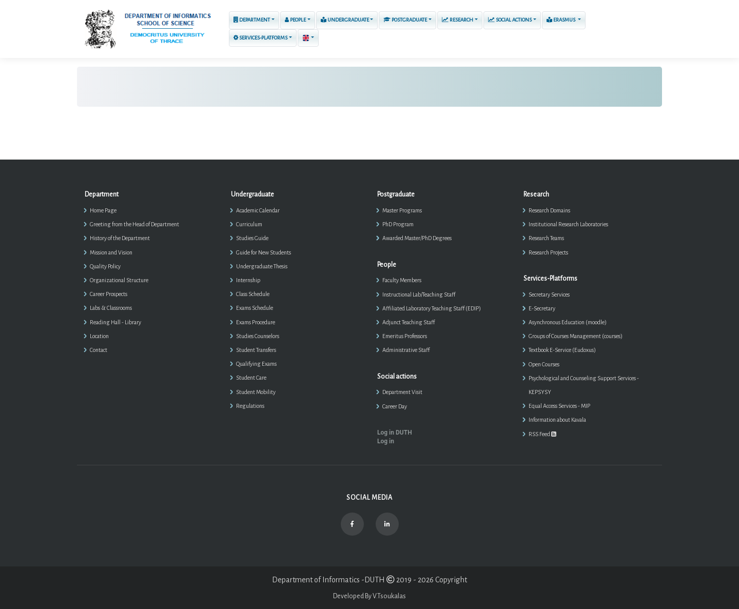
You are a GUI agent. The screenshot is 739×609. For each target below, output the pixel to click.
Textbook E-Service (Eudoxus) (562, 350)
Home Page (103, 210)
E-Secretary (542, 308)
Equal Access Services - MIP (559, 406)
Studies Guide (252, 238)
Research (457, 20)
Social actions (510, 20)
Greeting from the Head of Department (134, 224)
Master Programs (402, 210)
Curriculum (249, 224)
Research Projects (548, 252)
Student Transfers (256, 350)
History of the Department (120, 238)
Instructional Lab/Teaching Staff (418, 294)
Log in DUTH (394, 432)
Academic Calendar (258, 210)
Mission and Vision (111, 252)
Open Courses (544, 364)
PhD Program (398, 224)
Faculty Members (401, 280)
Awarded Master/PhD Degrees (417, 238)
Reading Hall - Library (115, 322)
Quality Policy (105, 266)
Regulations (250, 406)
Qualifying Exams (256, 364)
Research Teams (546, 238)
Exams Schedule (254, 308)
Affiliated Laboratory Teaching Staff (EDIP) (431, 308)
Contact (98, 350)
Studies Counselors (257, 336)
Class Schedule (252, 294)
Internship (248, 280)
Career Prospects (108, 294)
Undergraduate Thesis (261, 266)
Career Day (394, 406)
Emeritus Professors (404, 336)
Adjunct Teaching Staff (408, 322)
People (295, 20)
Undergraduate (345, 19)
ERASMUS (561, 19)
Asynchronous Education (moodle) (568, 322)
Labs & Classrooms (111, 308)
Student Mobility (256, 392)
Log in (385, 441)
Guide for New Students (263, 252)
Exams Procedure (255, 322)
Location (99, 336)
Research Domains (549, 210)
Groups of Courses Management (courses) (576, 336)
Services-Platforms (260, 38)
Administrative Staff (406, 350)
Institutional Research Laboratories (568, 224)
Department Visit (402, 392)
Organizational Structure (119, 280)
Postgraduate (405, 20)
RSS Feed (542, 434)
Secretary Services (549, 294)
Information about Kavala (557, 420)
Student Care (251, 378)
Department (252, 20)
